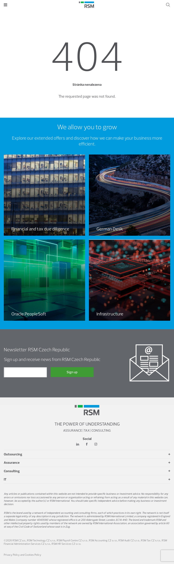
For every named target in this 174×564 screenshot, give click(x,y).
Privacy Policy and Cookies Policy (22, 554)
